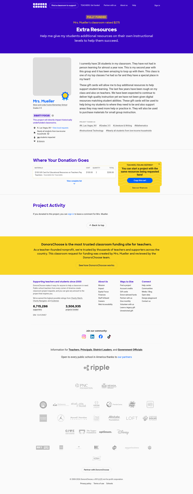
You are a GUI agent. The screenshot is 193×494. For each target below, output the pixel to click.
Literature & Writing (123, 125)
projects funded (80, 307)
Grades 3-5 (105, 125)
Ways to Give (126, 281)
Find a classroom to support (64, 5)
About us (124, 5)
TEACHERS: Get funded (90, 5)
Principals (86, 349)
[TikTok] (109, 336)
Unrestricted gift (126, 311)
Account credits (126, 288)
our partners (125, 357)
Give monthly (125, 301)
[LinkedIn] (92, 336)
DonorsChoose (40, 5)
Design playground (149, 298)
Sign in (157, 5)
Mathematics (142, 125)
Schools (109, 483)
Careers (101, 301)
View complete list (74, 182)
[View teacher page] (52, 77)
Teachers (74, 349)
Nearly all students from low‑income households (129, 130)
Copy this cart (140, 180)
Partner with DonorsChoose (96, 470)
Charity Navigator (40, 301)
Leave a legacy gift (127, 307)
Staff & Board (103, 298)
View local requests (60, 128)
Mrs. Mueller (44, 101)
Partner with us (110, 5)
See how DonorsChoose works (96, 265)
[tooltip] (52, 115)
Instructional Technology (92, 130)
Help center (146, 285)
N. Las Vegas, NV (89, 125)
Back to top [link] (96, 225)
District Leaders (102, 349)
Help (134, 5)
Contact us (146, 301)
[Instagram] (84, 336)
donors (41, 141)
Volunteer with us (127, 304)
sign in (71, 214)
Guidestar (55, 301)
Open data (146, 295)
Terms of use (99, 483)
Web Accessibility (105, 304)
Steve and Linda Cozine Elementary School (50, 105)
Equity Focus (103, 292)
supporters (47, 307)
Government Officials (130, 349)
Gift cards (124, 292)
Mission (101, 285)
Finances (102, 295)
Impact (101, 288)
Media (144, 292)
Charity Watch (76, 298)
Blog (150, 292)
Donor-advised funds (128, 295)
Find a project (125, 285)
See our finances (139, 188)
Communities (147, 288)
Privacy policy (85, 483)
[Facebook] (100, 336)
